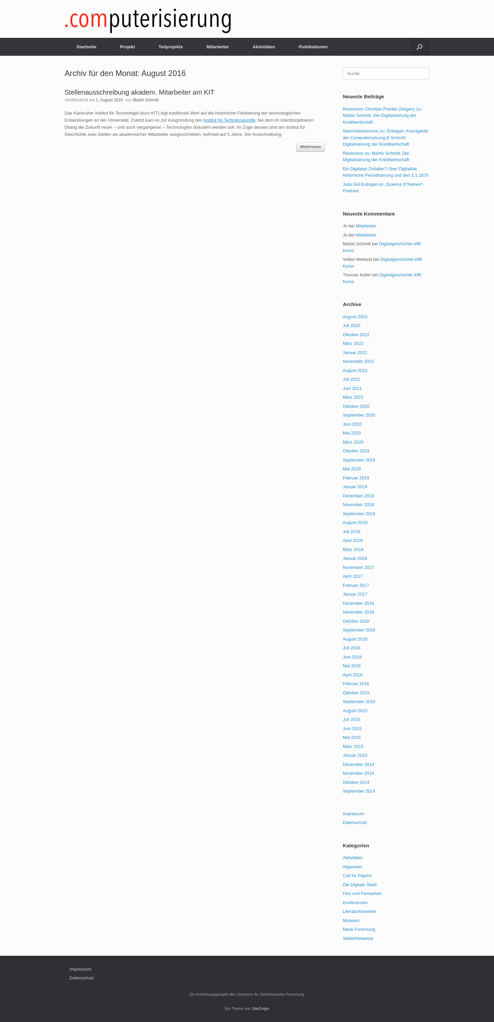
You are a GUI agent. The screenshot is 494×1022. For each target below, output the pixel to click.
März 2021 (353, 397)
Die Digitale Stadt (359, 884)
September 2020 (359, 415)
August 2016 (355, 639)
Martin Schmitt (146, 100)
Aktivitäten (264, 46)
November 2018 (358, 504)
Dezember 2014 (358, 764)
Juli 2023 (351, 325)
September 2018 (359, 513)
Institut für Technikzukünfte (229, 120)
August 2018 (355, 522)
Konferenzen (355, 902)
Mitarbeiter (217, 46)
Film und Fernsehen (362, 893)
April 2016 (353, 674)
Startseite (86, 46)
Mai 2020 (352, 432)
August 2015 (355, 710)
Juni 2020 (352, 424)
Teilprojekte (170, 46)
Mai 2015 (352, 737)
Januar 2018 (355, 558)
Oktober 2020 (356, 406)
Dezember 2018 (358, 495)
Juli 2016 (351, 647)
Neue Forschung (359, 929)
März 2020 (353, 442)
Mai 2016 (352, 665)
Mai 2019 (352, 468)
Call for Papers (357, 875)
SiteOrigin (260, 1008)
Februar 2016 (356, 683)
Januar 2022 (355, 352)
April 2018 (353, 540)
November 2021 (358, 361)
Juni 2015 (352, 728)
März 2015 (353, 746)
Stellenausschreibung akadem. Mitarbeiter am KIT (140, 92)
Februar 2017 (356, 585)
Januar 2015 (355, 755)
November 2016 (358, 612)
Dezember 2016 (358, 603)
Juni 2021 (352, 388)
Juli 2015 (351, 719)
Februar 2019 (356, 477)
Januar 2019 (355, 486)
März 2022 (353, 343)
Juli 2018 (351, 531)
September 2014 (359, 791)
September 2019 (359, 460)
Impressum (353, 813)
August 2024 (355, 316)
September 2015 (359, 701)
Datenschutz (355, 822)
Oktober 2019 (356, 450)
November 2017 (358, 567)
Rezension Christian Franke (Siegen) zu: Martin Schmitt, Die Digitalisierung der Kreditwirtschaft (382, 115)
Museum (351, 920)
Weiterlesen (310, 147)
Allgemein (352, 866)
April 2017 (353, 576)
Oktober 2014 (356, 782)
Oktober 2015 (356, 692)
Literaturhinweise (359, 911)
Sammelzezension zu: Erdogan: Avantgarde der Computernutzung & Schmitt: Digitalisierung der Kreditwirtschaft (385, 137)
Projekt (127, 46)
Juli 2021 (351, 379)
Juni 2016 (352, 656)
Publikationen (313, 46)
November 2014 (358, 773)
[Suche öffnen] (419, 47)
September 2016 (359, 629)
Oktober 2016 (356, 621)
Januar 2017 (355, 594)
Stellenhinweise (358, 938)
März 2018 (353, 549)
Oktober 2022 (356, 334)
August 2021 (355, 370)
